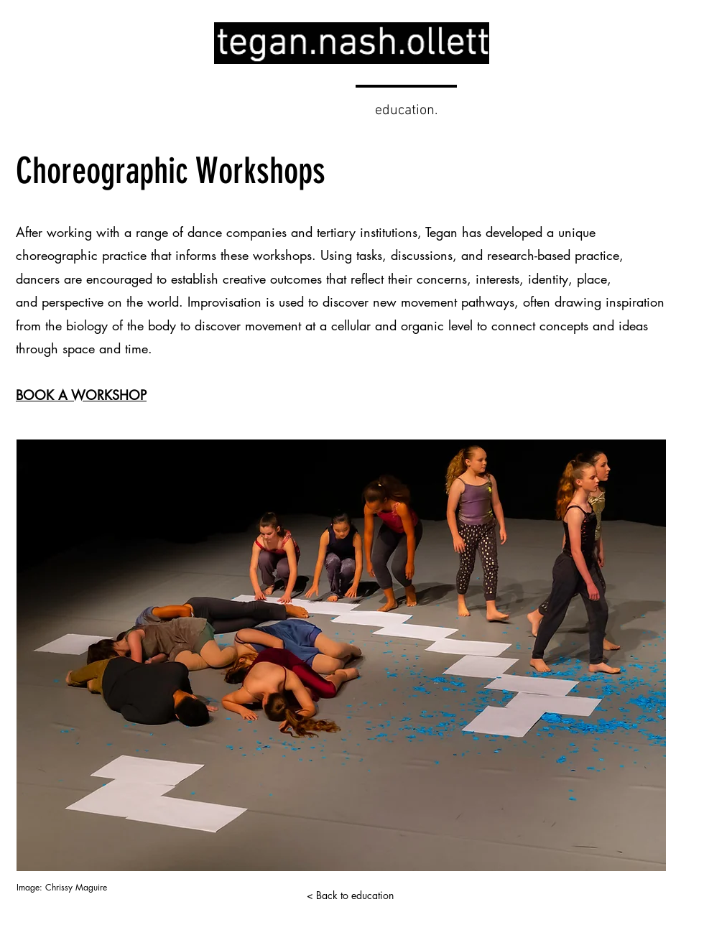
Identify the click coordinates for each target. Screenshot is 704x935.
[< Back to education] (350, 895)
